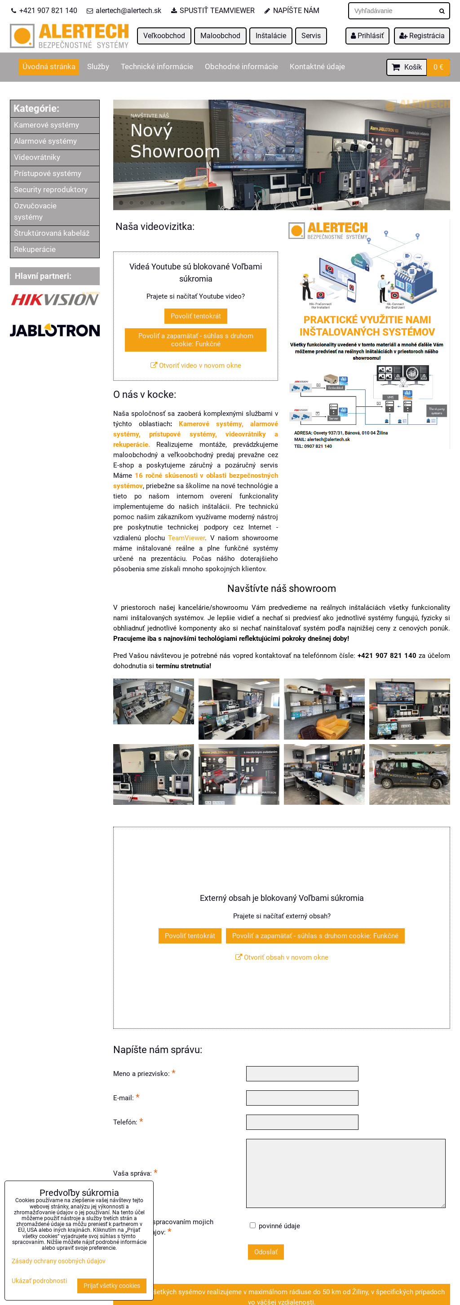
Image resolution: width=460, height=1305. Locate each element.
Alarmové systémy (45, 141)
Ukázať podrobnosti (39, 1281)
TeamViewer (186, 538)
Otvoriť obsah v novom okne (281, 957)
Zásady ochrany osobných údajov (59, 1261)
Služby (98, 66)
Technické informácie (157, 66)
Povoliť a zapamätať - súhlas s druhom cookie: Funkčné (195, 340)
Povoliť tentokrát (196, 316)
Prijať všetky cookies (112, 1286)
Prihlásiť (367, 35)
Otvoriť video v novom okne (195, 366)
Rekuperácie (35, 249)
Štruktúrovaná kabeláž (51, 233)
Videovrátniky (37, 157)
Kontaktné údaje (317, 66)
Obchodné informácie (241, 66)
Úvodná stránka (48, 66)
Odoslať (266, 1252)
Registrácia (422, 35)
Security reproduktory (51, 189)
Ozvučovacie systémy (35, 211)
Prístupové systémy (47, 173)
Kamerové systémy (46, 125)
